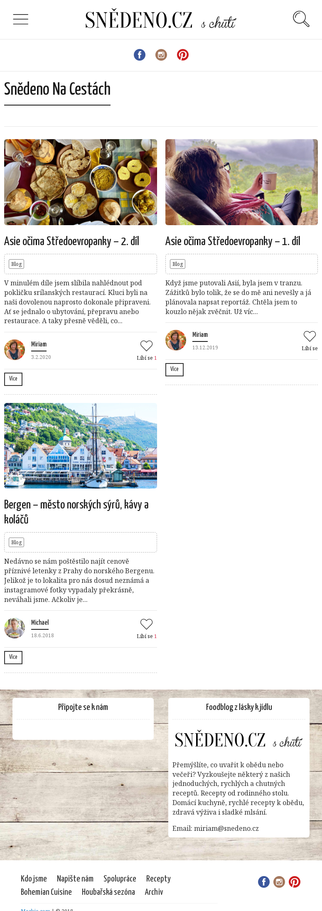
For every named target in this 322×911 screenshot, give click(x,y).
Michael (40, 622)
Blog (16, 264)
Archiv (154, 892)
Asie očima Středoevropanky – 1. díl (232, 242)
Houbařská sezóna (108, 892)
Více (13, 379)
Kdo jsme (34, 879)
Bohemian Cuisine (46, 892)
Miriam (39, 344)
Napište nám (75, 879)
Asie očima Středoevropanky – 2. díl (71, 242)
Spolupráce (119, 879)
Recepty (158, 879)
